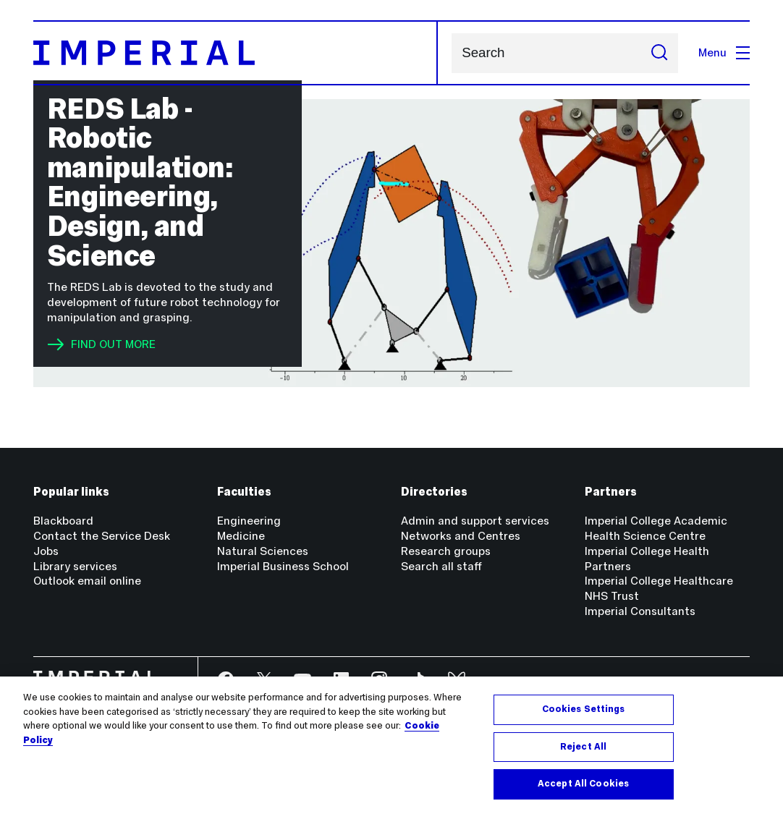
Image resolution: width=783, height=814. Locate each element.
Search (451, 53)
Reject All (583, 746)
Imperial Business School (283, 566)
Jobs (46, 551)
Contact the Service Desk (101, 536)
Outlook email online (87, 581)
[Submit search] (659, 53)
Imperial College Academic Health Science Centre (656, 528)
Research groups (446, 551)
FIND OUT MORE (101, 344)
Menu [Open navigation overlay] (724, 52)
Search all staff (441, 566)
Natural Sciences (262, 551)
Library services (75, 566)
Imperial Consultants (640, 611)
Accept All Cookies (583, 783)
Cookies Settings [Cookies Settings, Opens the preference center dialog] (583, 709)
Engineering (249, 520)
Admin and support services (475, 520)
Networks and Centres (460, 536)
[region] (391, 745)
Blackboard (63, 520)
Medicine (241, 536)
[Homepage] (235, 52)
